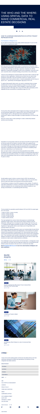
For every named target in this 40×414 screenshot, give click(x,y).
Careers (3, 385)
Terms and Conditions (6, 389)
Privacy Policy (5, 387)
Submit (2, 377)
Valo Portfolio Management (8, 382)
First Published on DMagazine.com (9, 40)
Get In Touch (6, 404)
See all (5, 259)
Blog (6, 283)
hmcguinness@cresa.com (10, 245)
